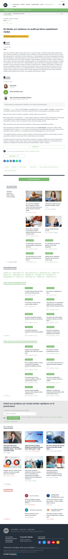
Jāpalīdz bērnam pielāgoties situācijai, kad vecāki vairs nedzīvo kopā (52, 258)
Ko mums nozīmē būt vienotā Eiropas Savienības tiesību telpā (55, 447)
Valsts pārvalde (31, 504)
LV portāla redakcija (26, 537)
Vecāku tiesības (33, 167)
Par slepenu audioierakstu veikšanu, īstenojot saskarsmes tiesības (54, 379)
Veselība (52, 519)
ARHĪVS (14, 6)
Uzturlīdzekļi (51, 274)
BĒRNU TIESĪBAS (10, 195)
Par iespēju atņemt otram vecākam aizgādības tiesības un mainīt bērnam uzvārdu (33, 379)
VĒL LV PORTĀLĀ (8, 427)
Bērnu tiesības (23, 167)
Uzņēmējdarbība (9, 276)
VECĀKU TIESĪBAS (11, 196)
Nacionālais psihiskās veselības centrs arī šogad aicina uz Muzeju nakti (55, 515)
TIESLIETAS (9, 191)
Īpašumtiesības (45, 272)
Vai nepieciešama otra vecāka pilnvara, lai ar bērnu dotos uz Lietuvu (33, 258)
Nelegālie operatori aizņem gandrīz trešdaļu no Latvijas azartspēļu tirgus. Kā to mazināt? (12, 472)
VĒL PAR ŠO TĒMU (12, 186)
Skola (34, 306)
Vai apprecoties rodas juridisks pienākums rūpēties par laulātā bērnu (54, 319)
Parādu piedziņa (18, 274)
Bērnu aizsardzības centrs (16, 91)
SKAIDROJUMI (16, 4)
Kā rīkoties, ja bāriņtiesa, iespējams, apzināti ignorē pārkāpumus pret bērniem (53, 332)
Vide (51, 504)
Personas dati (51, 276)
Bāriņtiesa (14, 167)
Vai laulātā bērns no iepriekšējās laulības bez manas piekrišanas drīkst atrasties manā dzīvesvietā (55, 304)
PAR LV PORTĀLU (9, 537)
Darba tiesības (18, 272)
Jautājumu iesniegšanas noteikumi (32, 151)
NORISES (23, 4)
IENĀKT (63, 1)
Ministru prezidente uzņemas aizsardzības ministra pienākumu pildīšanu (33, 501)
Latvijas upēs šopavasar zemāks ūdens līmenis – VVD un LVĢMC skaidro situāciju (54, 501)
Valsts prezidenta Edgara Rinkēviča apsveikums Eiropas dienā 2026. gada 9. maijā (34, 447)
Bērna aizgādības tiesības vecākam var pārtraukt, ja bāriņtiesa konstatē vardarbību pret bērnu (34, 364)
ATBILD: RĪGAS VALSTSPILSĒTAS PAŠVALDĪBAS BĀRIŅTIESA (20, 341)
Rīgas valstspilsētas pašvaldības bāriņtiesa (20, 97)
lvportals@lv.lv (27, 539)
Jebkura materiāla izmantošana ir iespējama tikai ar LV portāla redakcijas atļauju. (23, 550)
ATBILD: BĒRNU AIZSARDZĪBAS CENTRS (14, 282)
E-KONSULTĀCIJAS (49, 4)
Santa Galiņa (13, 85)
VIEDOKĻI (28, 4)
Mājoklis (7, 274)
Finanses (13, 475)
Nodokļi (55, 272)
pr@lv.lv (30, 541)
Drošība (55, 295)
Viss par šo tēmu (12, 262)
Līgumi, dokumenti (31, 272)
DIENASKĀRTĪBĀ (35, 4)
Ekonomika (30, 517)
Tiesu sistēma (30, 276)
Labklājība (29, 274)
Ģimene (20, 276)
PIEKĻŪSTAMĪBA (9, 540)
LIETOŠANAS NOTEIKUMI (11, 538)
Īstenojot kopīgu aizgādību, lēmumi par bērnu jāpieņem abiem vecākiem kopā (34, 392)
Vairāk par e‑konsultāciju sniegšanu (53, 417)
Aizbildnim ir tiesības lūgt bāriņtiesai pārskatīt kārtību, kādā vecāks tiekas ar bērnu (55, 392)
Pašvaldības (40, 274)
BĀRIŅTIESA (9, 193)
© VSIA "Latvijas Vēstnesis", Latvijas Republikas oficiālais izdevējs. (19, 552)
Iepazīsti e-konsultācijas (11, 421)
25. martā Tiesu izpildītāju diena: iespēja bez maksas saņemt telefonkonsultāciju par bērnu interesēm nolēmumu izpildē (34, 207)
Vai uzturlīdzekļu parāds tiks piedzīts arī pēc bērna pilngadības (52, 245)
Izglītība (41, 276)
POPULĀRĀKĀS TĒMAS (10, 267)
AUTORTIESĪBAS (9, 542)
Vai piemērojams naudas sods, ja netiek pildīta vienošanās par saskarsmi (34, 245)
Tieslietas (9, 20)
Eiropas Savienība (36, 451)
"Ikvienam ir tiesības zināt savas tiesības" (19, 548)
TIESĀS (41, 4)
